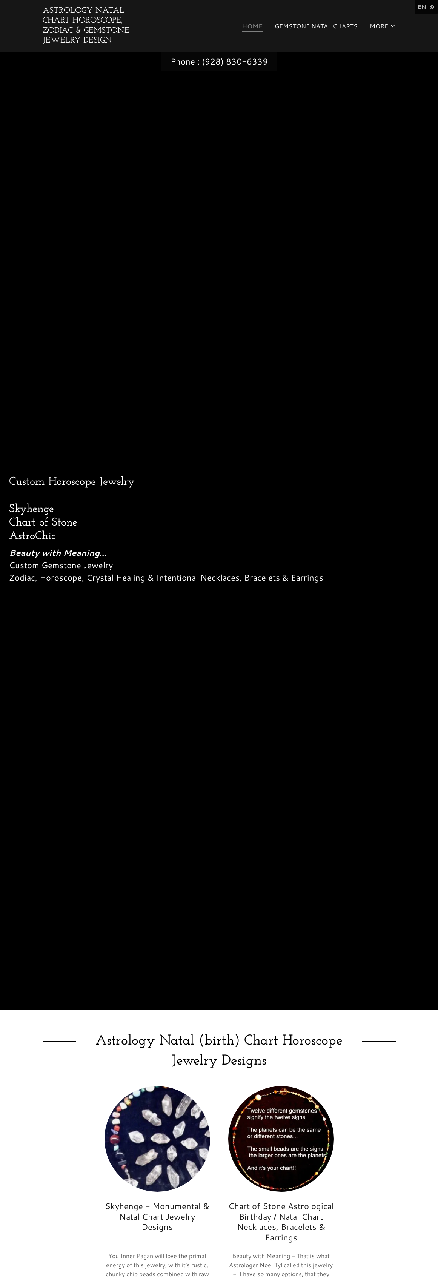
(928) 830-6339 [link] (235, 61)
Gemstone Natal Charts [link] (316, 26)
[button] (383, 26)
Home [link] (252, 26)
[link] (95, 40)
